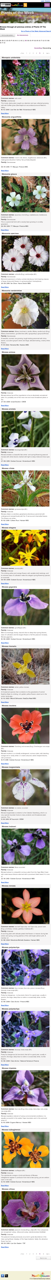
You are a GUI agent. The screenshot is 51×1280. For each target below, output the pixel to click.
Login (42, 1)
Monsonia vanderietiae (12, 291)
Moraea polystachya (10, 947)
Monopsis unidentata (11, 57)
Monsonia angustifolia (11, 117)
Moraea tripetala (9, 1068)
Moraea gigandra (9, 587)
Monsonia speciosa (10, 233)
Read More (5, 113)
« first (22, 53)
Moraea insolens (9, 706)
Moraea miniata (8, 886)
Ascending (38, 48)
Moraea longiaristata (11, 767)
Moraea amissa (8, 352)
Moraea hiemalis (9, 646)
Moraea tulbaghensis (11, 1130)
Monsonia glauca (9, 174)
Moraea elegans (9, 528)
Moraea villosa (8, 1189)
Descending (47, 48)
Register (47, 1)
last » (48, 53)
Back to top (43, 1258)
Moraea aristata (9, 409)
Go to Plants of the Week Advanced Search (36, 31)
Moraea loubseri (9, 826)
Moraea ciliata (8, 468)
